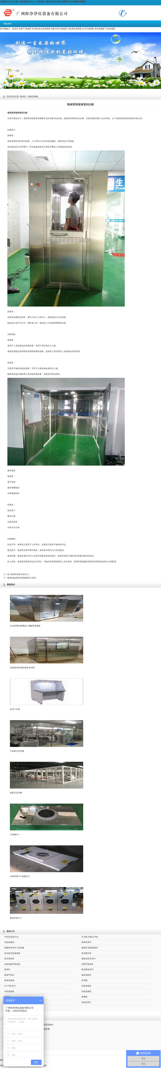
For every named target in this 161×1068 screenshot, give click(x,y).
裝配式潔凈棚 (46, 778)
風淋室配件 (86, 975)
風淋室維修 (9, 980)
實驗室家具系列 (88, 958)
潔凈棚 (35, 29)
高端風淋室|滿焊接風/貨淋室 (46, 653)
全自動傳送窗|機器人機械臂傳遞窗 (46, 611)
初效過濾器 (86, 986)
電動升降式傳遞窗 (59, 29)
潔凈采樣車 (9, 958)
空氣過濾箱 (9, 942)
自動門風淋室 (87, 964)
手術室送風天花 (11, 937)
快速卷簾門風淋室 (12, 964)
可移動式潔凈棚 (46, 736)
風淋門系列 (9, 975)
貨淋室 (18, 113)
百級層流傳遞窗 (74, 29)
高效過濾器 (51, 141)
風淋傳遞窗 (100, 29)
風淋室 (15, 29)
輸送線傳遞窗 (44, 29)
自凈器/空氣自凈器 (89, 937)
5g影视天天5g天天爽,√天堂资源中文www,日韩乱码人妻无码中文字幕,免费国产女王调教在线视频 (42, 2)
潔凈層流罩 (86, 953)
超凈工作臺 (46, 694)
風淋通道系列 (87, 969)
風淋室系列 (86, 942)
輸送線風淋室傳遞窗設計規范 (23, 578)
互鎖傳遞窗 (110, 29)
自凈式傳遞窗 (88, 29)
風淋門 (22, 29)
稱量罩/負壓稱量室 (89, 948)
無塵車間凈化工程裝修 (14, 948)
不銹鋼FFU (46, 820)
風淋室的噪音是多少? (19, 574)
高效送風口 (86, 1002)
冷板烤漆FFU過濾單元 (46, 861)
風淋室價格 (33, 96)
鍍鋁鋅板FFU (46, 903)
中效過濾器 (9, 991)
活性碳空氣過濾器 (12, 953)
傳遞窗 (28, 29)
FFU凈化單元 (10, 986)
